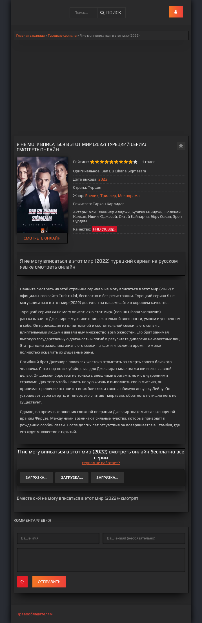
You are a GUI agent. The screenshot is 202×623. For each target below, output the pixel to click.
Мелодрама (129, 195)
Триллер (108, 195)
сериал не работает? (101, 462)
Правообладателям (35, 614)
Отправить (49, 582)
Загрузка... (37, 477)
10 (135, 161)
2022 (102, 179)
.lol (19, 8)
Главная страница (30, 36)
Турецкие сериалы (62, 36)
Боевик (92, 195)
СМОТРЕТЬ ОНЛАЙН (42, 238)
